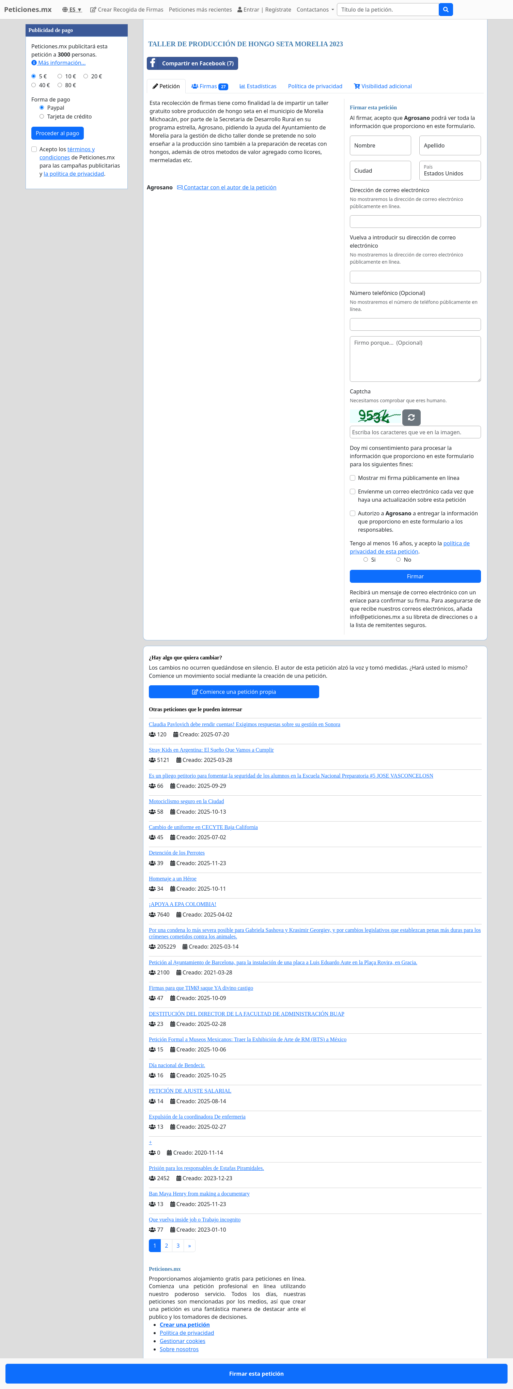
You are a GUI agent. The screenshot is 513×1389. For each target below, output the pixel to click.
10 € (70, 76)
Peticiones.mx (27, 9)
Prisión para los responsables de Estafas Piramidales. (206, 1168)
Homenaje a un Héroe (173, 878)
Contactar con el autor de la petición (227, 187)
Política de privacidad (315, 86)
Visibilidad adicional (383, 86)
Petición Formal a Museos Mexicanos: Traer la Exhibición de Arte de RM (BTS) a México (247, 1039)
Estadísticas (258, 86)
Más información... (58, 62)
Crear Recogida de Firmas (126, 9)
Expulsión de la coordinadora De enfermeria (197, 1117)
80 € (70, 85)
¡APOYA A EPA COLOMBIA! (182, 904)
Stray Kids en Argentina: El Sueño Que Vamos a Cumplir (211, 750)
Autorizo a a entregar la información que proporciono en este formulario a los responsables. (418, 521)
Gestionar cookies (182, 1341)
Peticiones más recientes (200, 9)
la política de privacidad (74, 173)
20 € (96, 76)
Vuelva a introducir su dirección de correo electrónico (403, 241)
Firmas (209, 86)
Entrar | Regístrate (264, 9)
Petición (166, 86)
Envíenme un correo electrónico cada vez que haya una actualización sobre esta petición (415, 495)
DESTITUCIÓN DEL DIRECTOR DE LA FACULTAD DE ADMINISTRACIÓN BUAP (246, 1014)
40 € (44, 85)
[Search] (388, 9)
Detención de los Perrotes (177, 853)
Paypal (55, 107)
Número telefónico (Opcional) (387, 293)
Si (373, 559)
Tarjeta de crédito (69, 116)
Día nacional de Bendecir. (177, 1065)
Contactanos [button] (313, 9)
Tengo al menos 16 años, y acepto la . (410, 547)
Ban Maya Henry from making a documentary (199, 1194)
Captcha (360, 391)
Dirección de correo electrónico (389, 190)
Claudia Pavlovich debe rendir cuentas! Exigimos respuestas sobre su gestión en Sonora (244, 724)
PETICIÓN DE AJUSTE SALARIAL (190, 1091)
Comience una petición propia (234, 692)
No (407, 559)
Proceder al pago (57, 133)
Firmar (415, 576)
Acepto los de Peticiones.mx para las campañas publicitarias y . (80, 161)
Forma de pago (50, 99)
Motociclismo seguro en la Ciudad (186, 801)
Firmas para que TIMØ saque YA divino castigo (201, 988)
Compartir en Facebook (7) (190, 63)
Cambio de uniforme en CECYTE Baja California (203, 827)
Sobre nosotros (179, 1349)
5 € (43, 76)
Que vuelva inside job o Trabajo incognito (194, 1219)
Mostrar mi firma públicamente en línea (409, 478)
